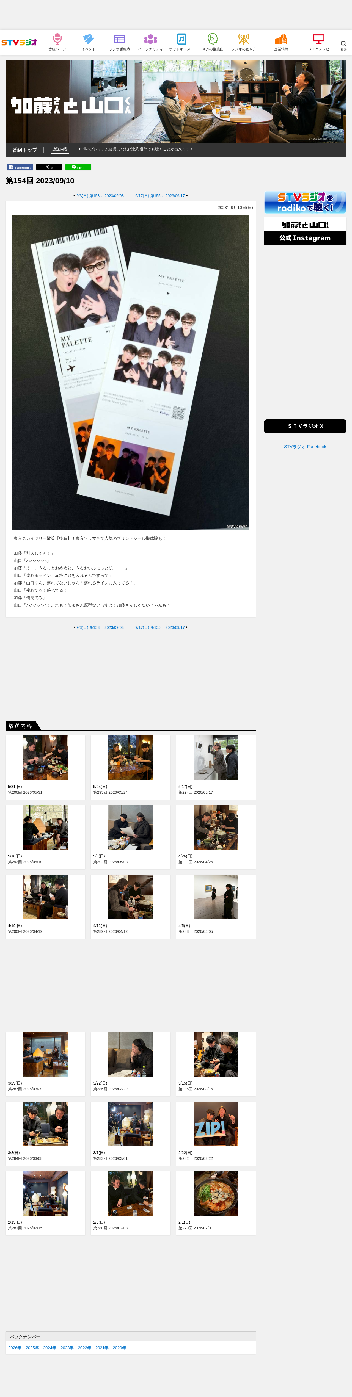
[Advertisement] (176, 15)
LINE (81, 168)
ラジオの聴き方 (243, 49)
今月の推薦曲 (213, 49)
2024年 (49, 1347)
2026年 (14, 1347)
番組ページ (57, 49)
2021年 (102, 1347)
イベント (88, 49)
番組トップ (24, 150)
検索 (344, 49)
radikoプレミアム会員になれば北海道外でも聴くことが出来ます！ (136, 149)
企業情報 (281, 49)
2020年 (119, 1347)
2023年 (67, 1347)
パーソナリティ (150, 49)
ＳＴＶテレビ (318, 49)
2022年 (84, 1347)
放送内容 (60, 149)
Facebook (23, 168)
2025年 (32, 1347)
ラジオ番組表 (119, 49)
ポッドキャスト (181, 49)
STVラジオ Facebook (305, 446)
